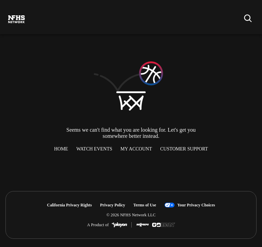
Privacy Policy (112, 205)
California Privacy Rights (69, 205)
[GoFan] (163, 225)
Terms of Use (144, 205)
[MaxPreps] (142, 225)
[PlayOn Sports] (119, 224)
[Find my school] (248, 18)
